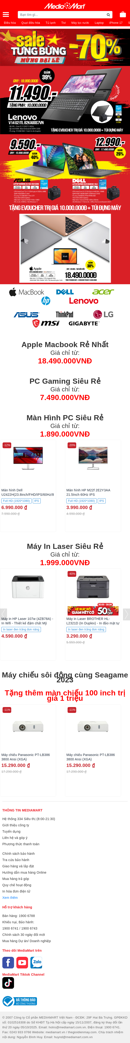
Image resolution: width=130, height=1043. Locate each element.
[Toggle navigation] (6, 14)
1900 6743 (29, 928)
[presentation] (3, 614)
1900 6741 (10, 928)
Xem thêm (10, 897)
